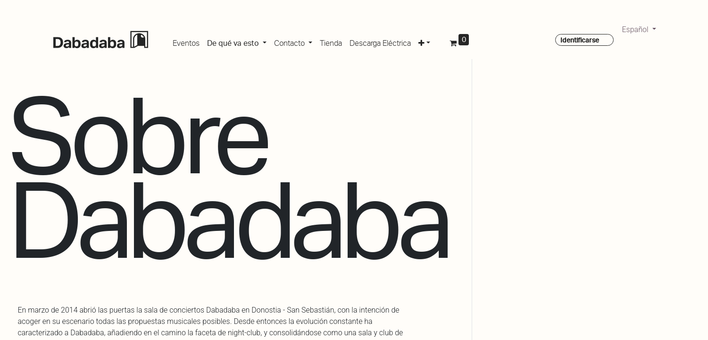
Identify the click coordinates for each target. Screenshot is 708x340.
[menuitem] (186, 41)
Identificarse (579, 40)
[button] (424, 41)
